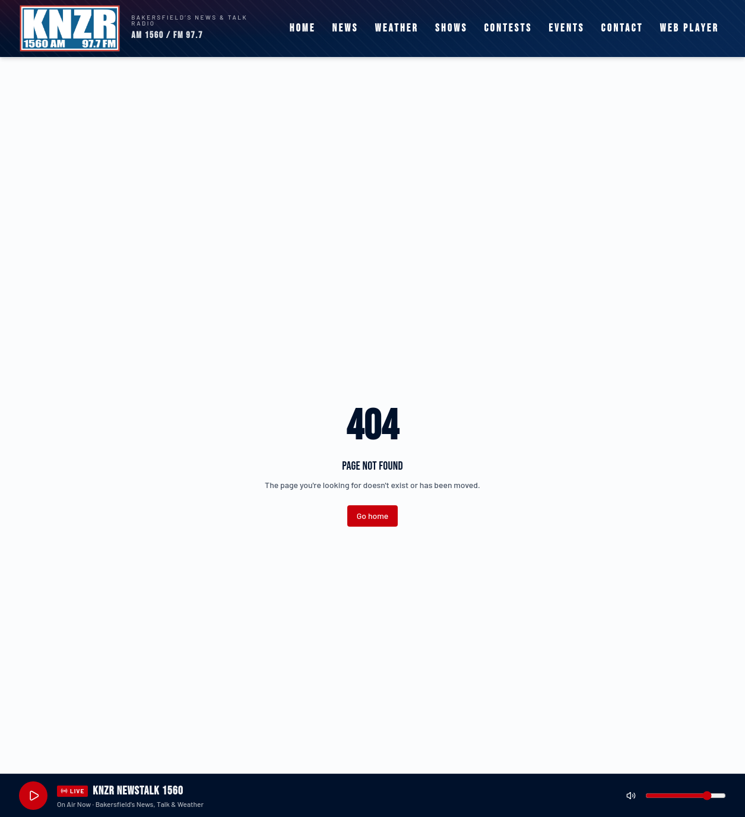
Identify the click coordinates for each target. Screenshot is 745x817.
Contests (508, 28)
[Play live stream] (33, 795)
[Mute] (631, 795)
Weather (397, 28)
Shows (451, 28)
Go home (372, 516)
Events (566, 28)
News (345, 28)
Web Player (689, 28)
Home (303, 28)
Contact (622, 28)
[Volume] (685, 795)
